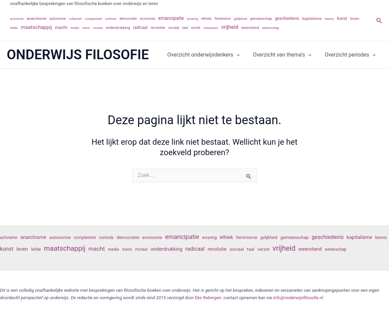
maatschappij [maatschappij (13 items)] (36, 27)
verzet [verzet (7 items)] (195, 28)
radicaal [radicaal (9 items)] (140, 27)
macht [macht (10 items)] (61, 27)
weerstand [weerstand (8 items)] (250, 27)
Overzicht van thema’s (285, 54)
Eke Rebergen (208, 297)
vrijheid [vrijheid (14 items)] (229, 27)
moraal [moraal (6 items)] (98, 28)
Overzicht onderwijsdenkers (209, 54)
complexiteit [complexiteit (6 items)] (93, 19)
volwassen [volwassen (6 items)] (210, 28)
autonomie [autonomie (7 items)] (57, 18)
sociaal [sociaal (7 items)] (173, 28)
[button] (379, 20)
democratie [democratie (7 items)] (128, 18)
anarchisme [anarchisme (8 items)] (36, 18)
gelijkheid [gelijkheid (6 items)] (240, 19)
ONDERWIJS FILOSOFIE (78, 55)
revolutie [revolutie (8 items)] (158, 27)
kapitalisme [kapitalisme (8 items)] (312, 18)
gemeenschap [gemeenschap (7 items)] (261, 18)
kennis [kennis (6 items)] (329, 19)
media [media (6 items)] (75, 28)
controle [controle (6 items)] (110, 19)
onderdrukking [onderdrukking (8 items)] (118, 27)
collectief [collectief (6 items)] (75, 19)
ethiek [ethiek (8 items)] (206, 18)
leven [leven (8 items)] (354, 18)
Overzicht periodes (351, 54)
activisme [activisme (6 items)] (17, 19)
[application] (242, 54)
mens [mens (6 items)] (86, 28)
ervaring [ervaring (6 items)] (192, 19)
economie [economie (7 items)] (147, 18)
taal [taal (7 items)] (185, 28)
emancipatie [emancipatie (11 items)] (171, 18)
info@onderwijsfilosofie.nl (298, 297)
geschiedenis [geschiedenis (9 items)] (287, 18)
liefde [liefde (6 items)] (14, 28)
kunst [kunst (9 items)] (342, 18)
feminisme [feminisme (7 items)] (223, 18)
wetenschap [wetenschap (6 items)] (270, 28)
